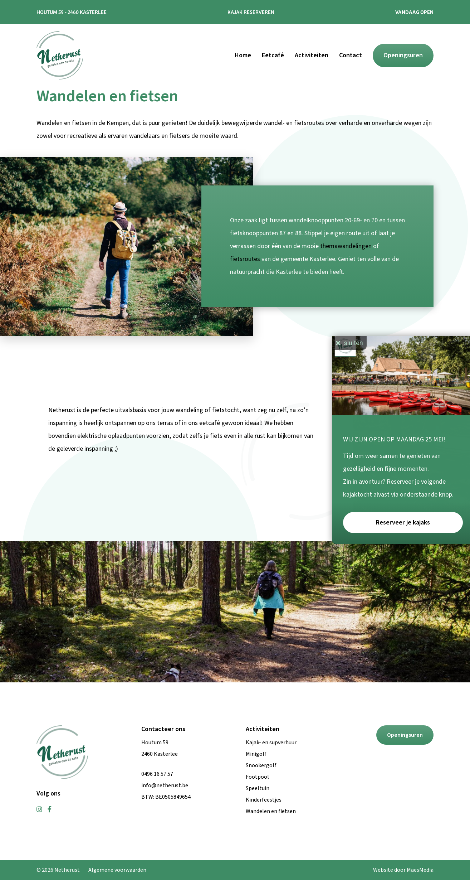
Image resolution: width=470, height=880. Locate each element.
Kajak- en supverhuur (271, 742)
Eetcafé (273, 55)
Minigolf (256, 754)
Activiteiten (311, 55)
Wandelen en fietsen (271, 811)
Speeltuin (257, 788)
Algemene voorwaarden (117, 870)
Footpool (257, 777)
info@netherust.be (164, 785)
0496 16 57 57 (157, 774)
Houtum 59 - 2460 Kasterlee (71, 11)
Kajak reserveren (250, 11)
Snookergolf (261, 765)
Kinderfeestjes (263, 800)
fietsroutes (245, 259)
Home (243, 55)
